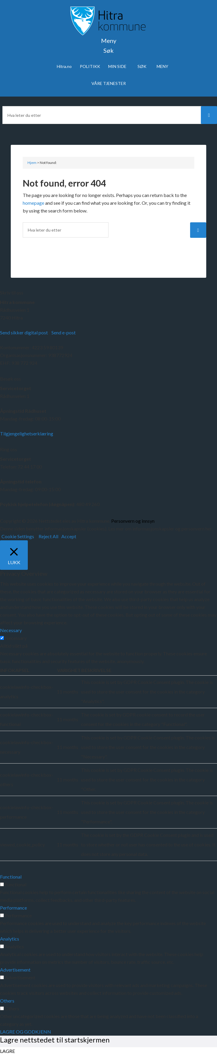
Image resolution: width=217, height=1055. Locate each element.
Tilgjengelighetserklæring (26, 433)
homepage (33, 203)
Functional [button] (11, 876)
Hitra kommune (17, 302)
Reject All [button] (48, 536)
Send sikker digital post (24, 332)
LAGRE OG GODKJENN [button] (25, 1031)
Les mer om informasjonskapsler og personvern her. (160, 528)
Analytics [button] (9, 938)
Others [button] (7, 1000)
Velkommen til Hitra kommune (108, 21)
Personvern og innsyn (133, 521)
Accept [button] (68, 536)
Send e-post (63, 332)
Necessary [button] (11, 630)
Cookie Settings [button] (17, 536)
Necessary (16, 638)
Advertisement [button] (15, 969)
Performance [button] (13, 907)
